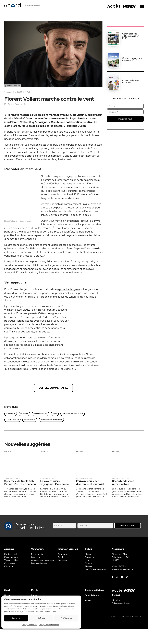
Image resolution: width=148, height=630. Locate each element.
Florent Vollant (19, 122)
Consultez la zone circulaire (130, 82)
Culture (8, 452)
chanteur (24, 414)
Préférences (66, 618)
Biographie (10, 414)
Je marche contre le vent (72, 414)
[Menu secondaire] (142, 7)
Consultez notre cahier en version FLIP (132, 59)
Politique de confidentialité (49, 625)
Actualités (45, 452)
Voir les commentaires (53, 388)
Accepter (16, 618)
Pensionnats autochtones (51, 420)
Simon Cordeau (16, 104)
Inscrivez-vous (125, 119)
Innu (55, 414)
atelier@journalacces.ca (122, 570)
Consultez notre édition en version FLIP (130, 36)
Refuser (41, 618)
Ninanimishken (29, 420)
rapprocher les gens (68, 289)
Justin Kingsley (12, 420)
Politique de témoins (29, 625)
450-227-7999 (119, 567)
